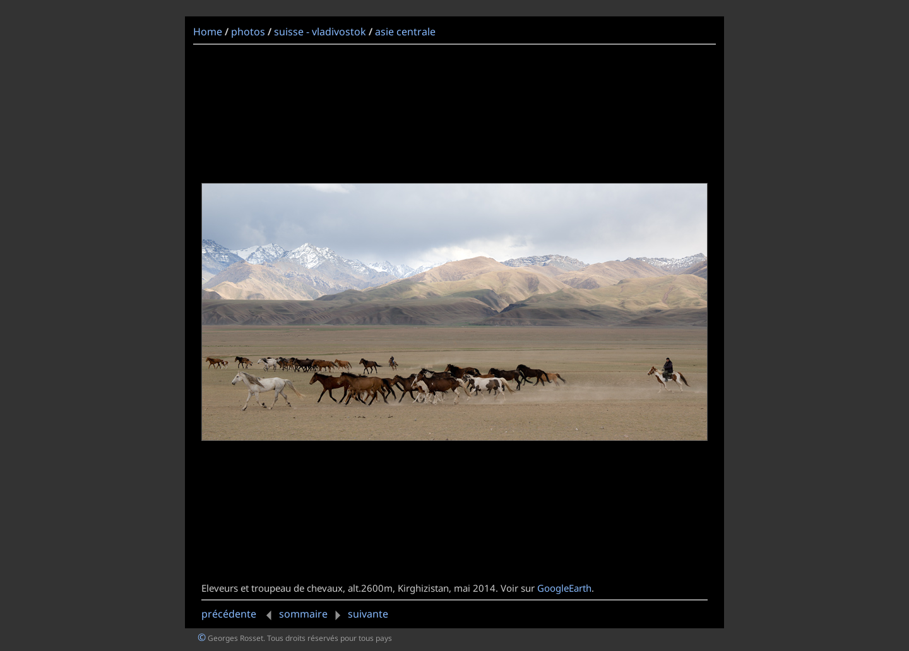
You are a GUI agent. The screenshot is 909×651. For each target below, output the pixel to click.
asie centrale (405, 31)
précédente (238, 614)
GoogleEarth (564, 588)
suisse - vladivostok (320, 31)
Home (207, 31)
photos (248, 31)
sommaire (303, 614)
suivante (359, 614)
